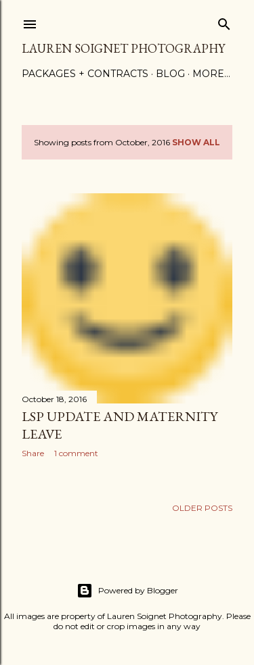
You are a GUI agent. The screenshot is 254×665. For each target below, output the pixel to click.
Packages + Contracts (85, 74)
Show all (196, 142)
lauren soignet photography (123, 48)
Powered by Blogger (127, 591)
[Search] (224, 21)
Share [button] (33, 453)
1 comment (76, 453)
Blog (170, 74)
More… (211, 74)
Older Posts (202, 508)
